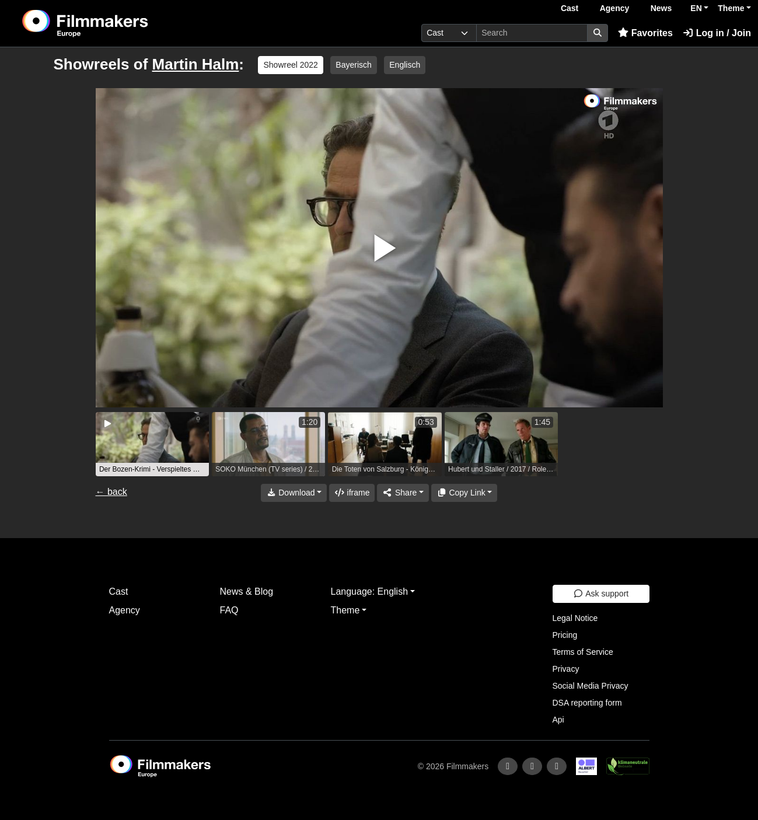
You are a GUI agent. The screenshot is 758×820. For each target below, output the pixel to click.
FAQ (229, 610)
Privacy (566, 669)
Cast (569, 8)
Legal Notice (575, 618)
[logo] (114, 23)
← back (111, 492)
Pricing (565, 635)
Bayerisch (353, 64)
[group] (152, 444)
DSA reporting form (587, 702)
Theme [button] (731, 8)
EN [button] (695, 8)
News (661, 8)
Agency (615, 8)
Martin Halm (195, 64)
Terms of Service (583, 652)
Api (558, 719)
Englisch (404, 64)
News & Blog (247, 591)
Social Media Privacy (590, 685)
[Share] (402, 493)
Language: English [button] (369, 591)
